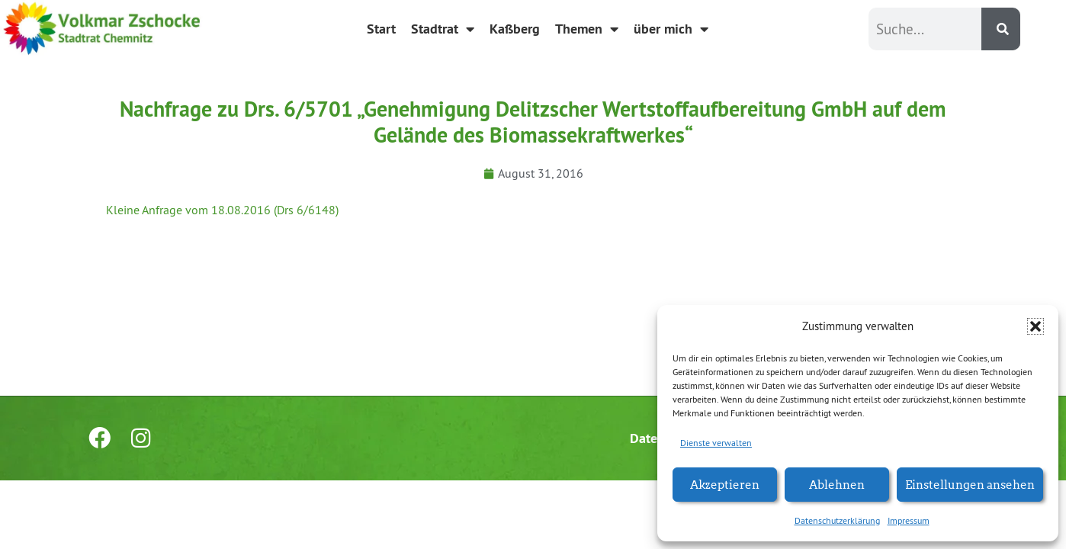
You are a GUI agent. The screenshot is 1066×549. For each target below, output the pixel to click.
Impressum (909, 520)
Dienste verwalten (716, 442)
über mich (671, 28)
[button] (1035, 326)
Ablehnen (837, 484)
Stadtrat (442, 28)
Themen (586, 28)
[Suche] (1000, 29)
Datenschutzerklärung (837, 520)
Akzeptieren (724, 484)
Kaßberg (515, 28)
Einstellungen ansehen (970, 484)
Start (381, 28)
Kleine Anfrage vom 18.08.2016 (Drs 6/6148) (222, 209)
